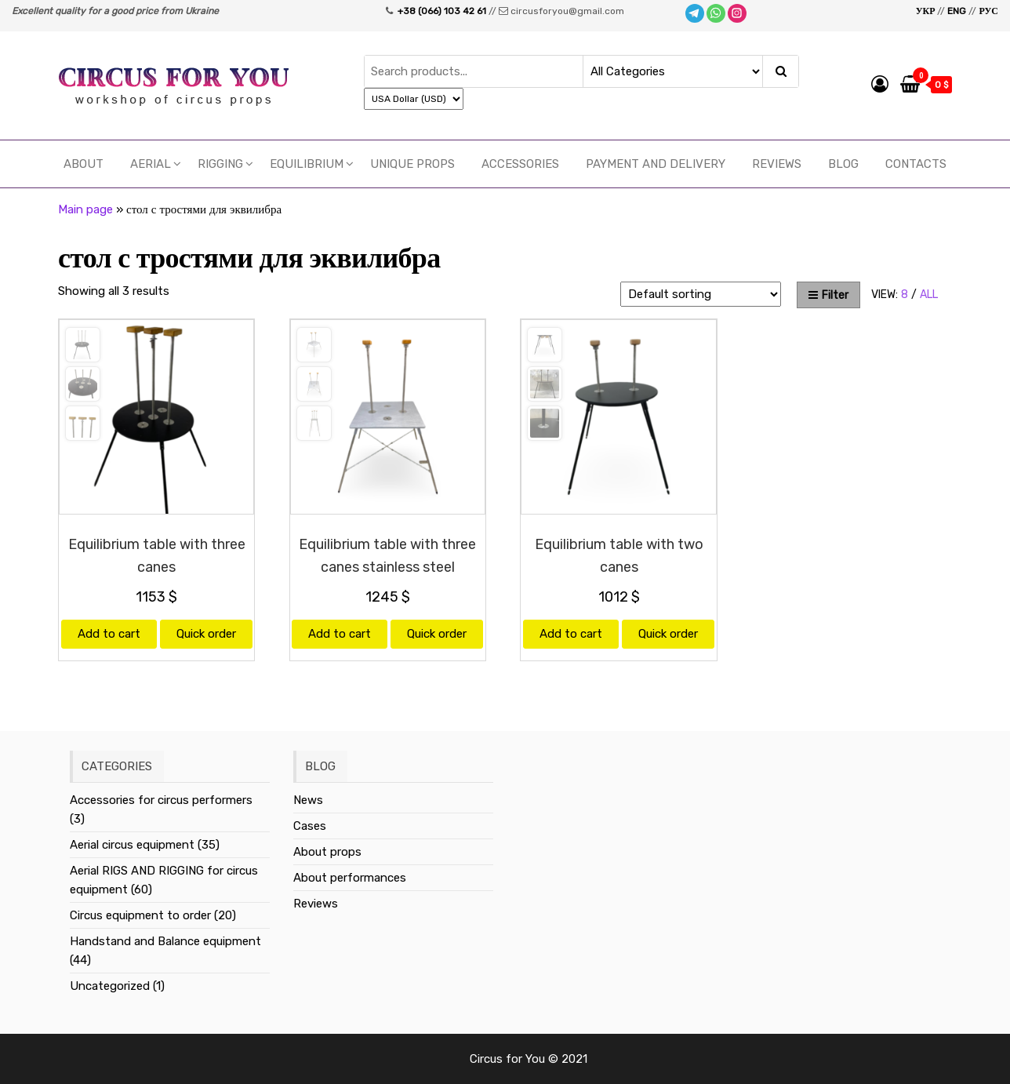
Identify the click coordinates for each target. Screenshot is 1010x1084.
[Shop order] (700, 294)
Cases (309, 826)
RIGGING (220, 164)
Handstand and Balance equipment (165, 941)
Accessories (520, 164)
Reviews (776, 164)
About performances (349, 878)
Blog (843, 164)
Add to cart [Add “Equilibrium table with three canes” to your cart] (109, 634)
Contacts (915, 164)
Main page (85, 209)
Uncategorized (110, 986)
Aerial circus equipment (132, 845)
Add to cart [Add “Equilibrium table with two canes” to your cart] (571, 634)
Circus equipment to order (140, 915)
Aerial (150, 164)
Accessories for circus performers (161, 800)
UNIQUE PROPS (412, 164)
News (308, 800)
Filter (828, 295)
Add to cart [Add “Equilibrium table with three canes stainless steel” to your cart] (339, 634)
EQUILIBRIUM (306, 164)
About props (327, 852)
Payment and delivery (655, 164)
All (929, 294)
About (84, 164)
